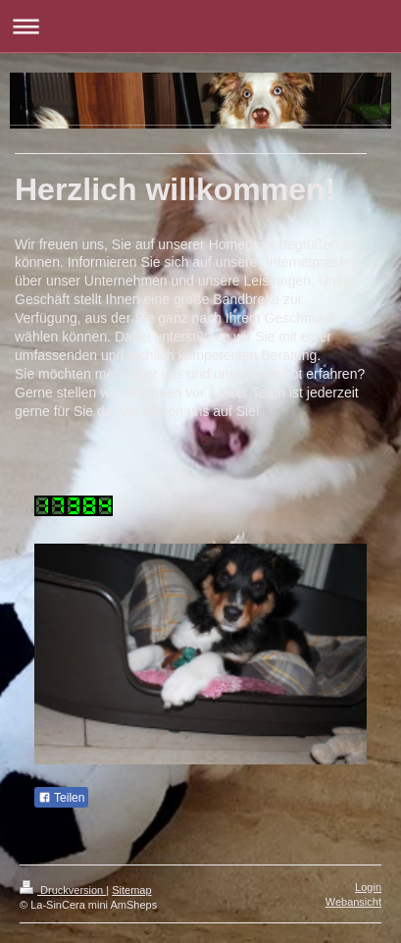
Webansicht (353, 902)
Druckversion (63, 890)
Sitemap (131, 890)
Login (368, 887)
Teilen (61, 798)
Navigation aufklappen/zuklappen (200, 26)
